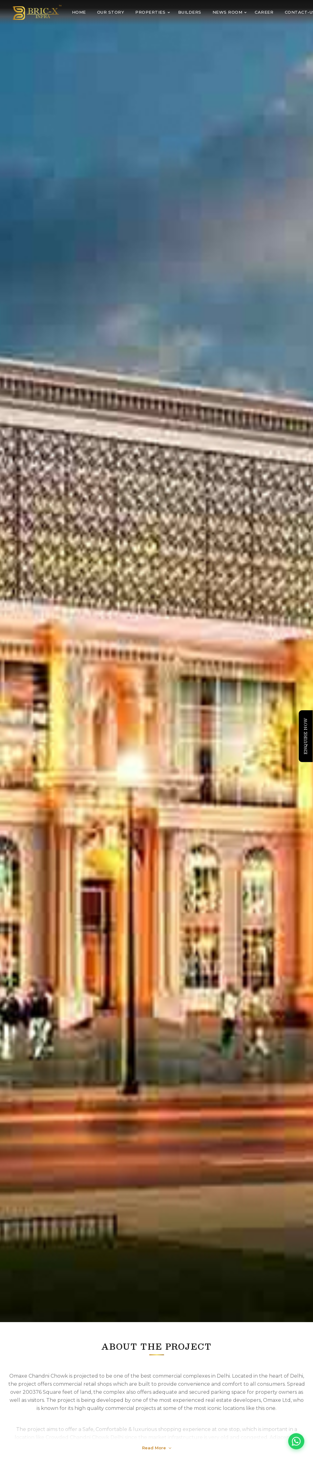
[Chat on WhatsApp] (296, 1441)
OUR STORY (110, 12)
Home (79, 12)
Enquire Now (305, 736)
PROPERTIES (152, 12)
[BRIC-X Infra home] (36, 12)
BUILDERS (189, 12)
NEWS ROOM (230, 12)
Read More (156, 1447)
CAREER (264, 12)
